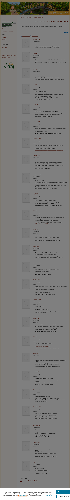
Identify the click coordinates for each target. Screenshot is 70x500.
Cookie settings (22, 495)
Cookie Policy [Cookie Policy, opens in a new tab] (48, 495)
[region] (35, 494)
